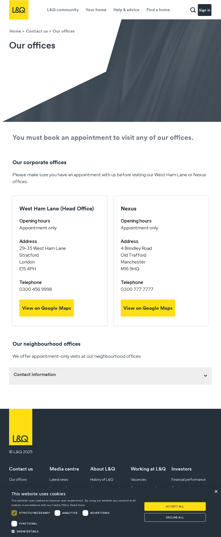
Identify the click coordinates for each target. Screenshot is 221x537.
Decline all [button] (175, 517)
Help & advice (126, 9)
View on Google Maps (46, 308)
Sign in (204, 10)
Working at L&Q (148, 469)
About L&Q (102, 469)
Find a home (158, 9)
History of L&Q (101, 479)
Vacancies (138, 479)
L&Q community (63, 9)
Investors (181, 469)
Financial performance (188, 479)
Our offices (18, 479)
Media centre (64, 469)
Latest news (59, 479)
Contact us (37, 31)
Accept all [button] (175, 506)
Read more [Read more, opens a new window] (77, 505)
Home (15, 31)
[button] (75, 531)
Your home (96, 9)
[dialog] (110, 512)
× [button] (216, 492)
